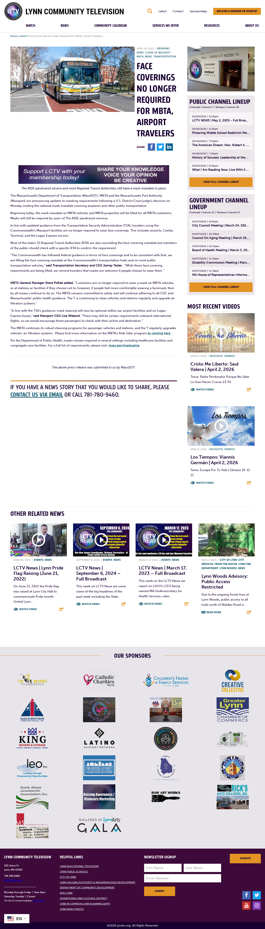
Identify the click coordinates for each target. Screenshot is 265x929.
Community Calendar (110, 25)
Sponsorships (198, 11)
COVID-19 (151, 52)
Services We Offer (165, 25)
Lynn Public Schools (74, 871)
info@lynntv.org (13, 880)
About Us (252, 25)
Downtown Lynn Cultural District (83, 898)
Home (14, 36)
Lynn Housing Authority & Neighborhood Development (97, 882)
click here (38, 900)
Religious (216, 356)
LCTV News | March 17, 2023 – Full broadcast (163, 570)
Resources (212, 25)
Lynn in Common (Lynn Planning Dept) (85, 903)
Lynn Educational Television (79, 866)
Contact (178, 11)
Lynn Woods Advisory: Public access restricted (224, 581)
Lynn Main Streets (72, 909)
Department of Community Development (87, 887)
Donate (245, 858)
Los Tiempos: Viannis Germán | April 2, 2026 (214, 459)
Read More (213, 612)
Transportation (164, 56)
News (65, 25)
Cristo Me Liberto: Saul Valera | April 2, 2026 (214, 366)
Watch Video (205, 389)
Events (38, 559)
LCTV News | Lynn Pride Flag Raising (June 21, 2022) (38, 573)
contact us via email (36, 395)
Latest (162, 11)
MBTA (140, 56)
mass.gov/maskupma (123, 345)
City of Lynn (228, 559)
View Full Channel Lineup (221, 181)
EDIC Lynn (66, 892)
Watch (30, 25)
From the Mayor (225, 564)
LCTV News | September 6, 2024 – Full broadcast (98, 573)
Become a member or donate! (237, 11)
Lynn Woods (228, 568)
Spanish (229, 356)
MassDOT (164, 52)
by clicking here (159, 333)
